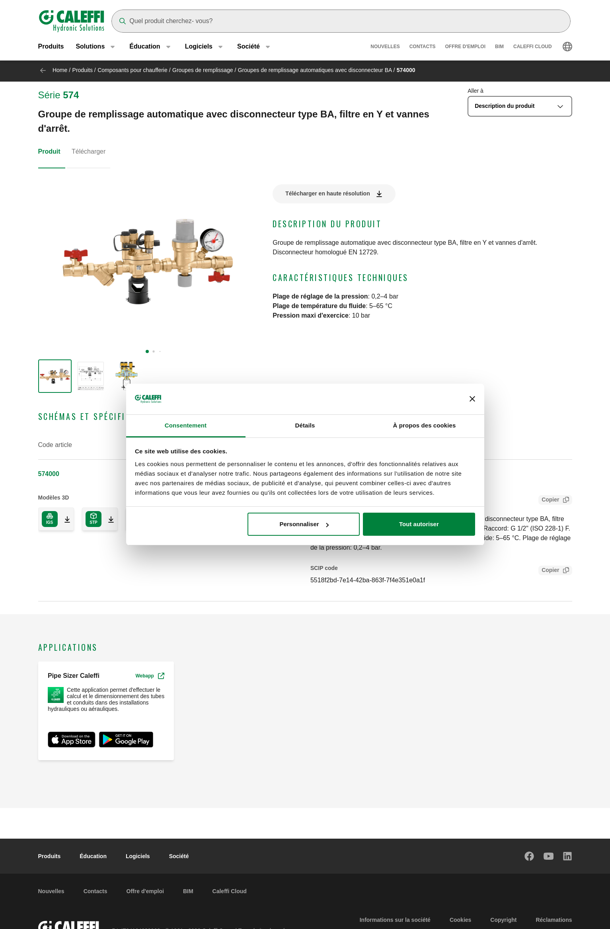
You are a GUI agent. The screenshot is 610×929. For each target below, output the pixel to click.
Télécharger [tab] (88, 151)
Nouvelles (385, 48)
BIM (499, 48)
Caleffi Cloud (532, 48)
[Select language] (567, 48)
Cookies (460, 920)
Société (179, 856)
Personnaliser (303, 524)
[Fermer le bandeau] (472, 399)
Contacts (422, 48)
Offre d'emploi (465, 48)
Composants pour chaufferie (132, 70)
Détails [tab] (305, 425)
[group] (55, 376)
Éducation (93, 856)
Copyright (503, 920)
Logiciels (138, 856)
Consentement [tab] (186, 425)
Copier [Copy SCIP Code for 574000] (548, 571)
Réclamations (554, 920)
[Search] (341, 21)
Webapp (149, 676)
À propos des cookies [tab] (424, 425)
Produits (51, 47)
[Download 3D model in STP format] (107, 519)
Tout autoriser (419, 524)
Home (60, 70)
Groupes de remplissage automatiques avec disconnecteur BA (315, 70)
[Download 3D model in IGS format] (64, 519)
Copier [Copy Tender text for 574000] (548, 500)
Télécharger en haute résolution (327, 193)
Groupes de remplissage (202, 70)
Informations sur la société (395, 920)
